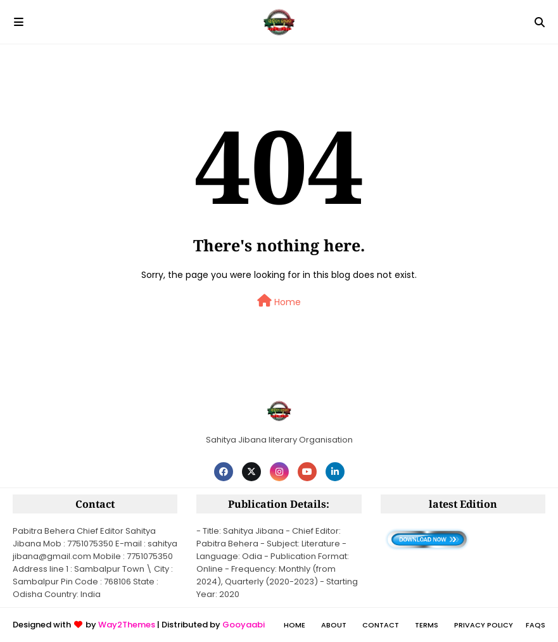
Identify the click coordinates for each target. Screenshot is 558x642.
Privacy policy (483, 625)
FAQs (535, 625)
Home (279, 301)
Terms (426, 625)
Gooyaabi (243, 625)
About (333, 625)
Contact (380, 625)
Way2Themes (126, 625)
